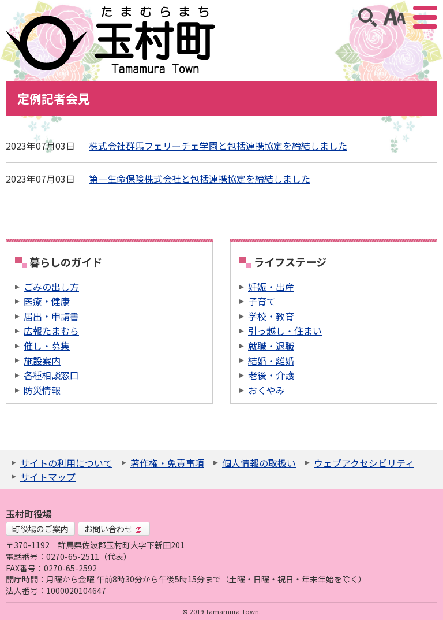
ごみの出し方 (51, 287)
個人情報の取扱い (259, 463)
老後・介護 (271, 375)
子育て (262, 301)
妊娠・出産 (271, 287)
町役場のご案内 (40, 528)
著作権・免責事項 (167, 463)
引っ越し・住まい (285, 330)
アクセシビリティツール (394, 17)
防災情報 (42, 390)
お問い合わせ (113, 528)
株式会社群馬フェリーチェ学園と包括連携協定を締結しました (218, 146)
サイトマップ (48, 477)
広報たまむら (51, 330)
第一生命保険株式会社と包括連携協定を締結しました (199, 178)
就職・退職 (271, 345)
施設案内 (42, 360)
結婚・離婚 (271, 360)
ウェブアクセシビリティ (364, 463)
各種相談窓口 (51, 375)
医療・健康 (47, 301)
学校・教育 (271, 316)
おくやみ (266, 390)
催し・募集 (47, 345)
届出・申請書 (51, 316)
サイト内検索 (367, 17)
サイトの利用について (66, 463)
